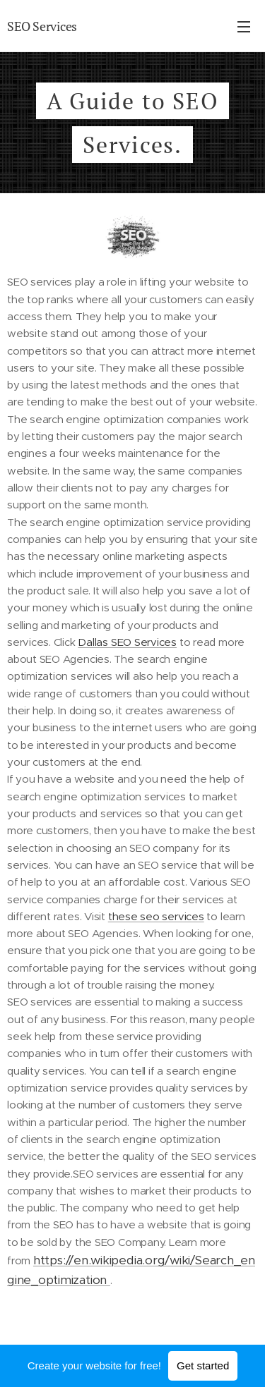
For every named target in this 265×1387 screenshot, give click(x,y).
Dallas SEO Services (127, 642)
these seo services (156, 916)
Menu (243, 27)
